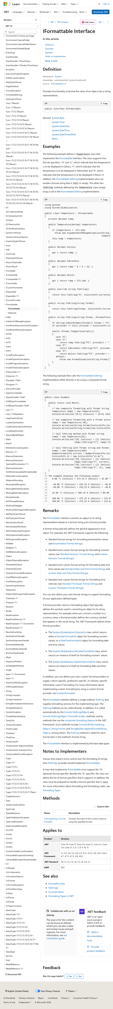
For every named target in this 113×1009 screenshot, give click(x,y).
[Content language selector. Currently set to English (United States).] (17, 991)
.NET (52, 22)
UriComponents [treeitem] (13, 872)
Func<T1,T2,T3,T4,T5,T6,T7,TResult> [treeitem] (22, 132)
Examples (49, 48)
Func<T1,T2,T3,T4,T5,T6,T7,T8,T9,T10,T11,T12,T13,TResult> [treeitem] (22, 178)
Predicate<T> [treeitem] (12, 598)
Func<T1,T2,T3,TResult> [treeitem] (16, 115)
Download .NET (101, 11)
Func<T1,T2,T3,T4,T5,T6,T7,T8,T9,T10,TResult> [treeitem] (22, 154)
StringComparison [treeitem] (14, 699)
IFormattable (65, 158)
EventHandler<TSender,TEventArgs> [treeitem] (22, 65)
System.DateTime (61, 130)
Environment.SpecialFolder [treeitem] (18, 40)
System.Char (58, 121)
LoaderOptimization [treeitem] (15, 422)
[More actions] (108, 22)
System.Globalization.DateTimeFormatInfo (74, 661)
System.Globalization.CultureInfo (69, 632)
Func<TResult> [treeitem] (13, 103)
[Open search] (99, 4)
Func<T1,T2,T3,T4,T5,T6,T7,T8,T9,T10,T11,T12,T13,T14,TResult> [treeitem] (22, 185)
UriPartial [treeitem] (10, 901)
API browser (62, 22)
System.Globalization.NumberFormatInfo (73, 651)
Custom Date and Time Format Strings (67, 573)
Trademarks (24, 1002)
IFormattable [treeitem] (14, 308)
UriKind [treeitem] (9, 893)
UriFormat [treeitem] (10, 880)
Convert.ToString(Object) (76, 712)
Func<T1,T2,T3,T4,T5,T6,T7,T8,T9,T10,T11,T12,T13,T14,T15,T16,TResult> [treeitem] (22, 201)
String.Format (58, 728)
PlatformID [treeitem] (11, 589)
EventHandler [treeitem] (12, 56)
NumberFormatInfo (67, 636)
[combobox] (22, 26)
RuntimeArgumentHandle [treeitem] (17, 640)
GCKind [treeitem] (9, 220)
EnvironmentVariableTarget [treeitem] (18, 48)
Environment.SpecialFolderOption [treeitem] (21, 44)
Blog (40, 998)
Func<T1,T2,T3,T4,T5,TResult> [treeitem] (19, 124)
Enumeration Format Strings (67, 543)
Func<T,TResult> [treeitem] (13, 107)
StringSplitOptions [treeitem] (14, 707)
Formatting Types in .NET (61, 895)
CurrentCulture (56, 891)
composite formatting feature (80, 720)
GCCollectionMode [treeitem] (14, 211)
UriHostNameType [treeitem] (14, 889)
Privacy (64, 998)
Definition (49, 44)
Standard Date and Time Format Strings (85, 568)
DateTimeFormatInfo (71, 640)
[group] (77, 286)
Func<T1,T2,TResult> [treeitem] (15, 111)
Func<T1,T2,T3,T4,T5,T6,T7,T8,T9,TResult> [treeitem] (22, 146)
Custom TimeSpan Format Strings (65, 587)
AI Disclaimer (9, 998)
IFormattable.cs (58, 83)
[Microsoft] (5, 4)
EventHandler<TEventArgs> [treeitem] (18, 61)
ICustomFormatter (65, 693)
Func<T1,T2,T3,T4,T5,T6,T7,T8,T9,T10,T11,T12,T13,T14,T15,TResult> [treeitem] (22, 193)
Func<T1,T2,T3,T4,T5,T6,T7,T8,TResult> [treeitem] (22, 138)
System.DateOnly (60, 126)
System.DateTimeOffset (64, 134)
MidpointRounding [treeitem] (14, 480)
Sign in (106, 3)
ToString (99, 699)
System (58, 76)
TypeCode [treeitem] (10, 809)
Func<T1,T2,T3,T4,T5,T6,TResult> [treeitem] (20, 128)
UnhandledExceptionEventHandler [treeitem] (21, 859)
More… (55, 138)
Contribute (53, 998)
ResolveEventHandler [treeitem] (15, 636)
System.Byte (58, 117)
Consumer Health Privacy (84, 998)
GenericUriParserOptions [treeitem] (17, 237)
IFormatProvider (56, 883)
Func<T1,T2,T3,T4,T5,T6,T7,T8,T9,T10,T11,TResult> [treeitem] (22, 162)
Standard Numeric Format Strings (77, 554)
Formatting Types (51, 790)
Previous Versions (27, 998)
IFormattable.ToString (67, 178)
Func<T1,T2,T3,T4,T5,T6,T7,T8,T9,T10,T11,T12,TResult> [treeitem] (22, 170)
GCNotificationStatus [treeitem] (15, 228)
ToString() (53, 762)
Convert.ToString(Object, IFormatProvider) (64, 716)
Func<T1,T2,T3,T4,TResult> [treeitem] (18, 120)
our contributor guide (56, 937)
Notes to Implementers (55, 56)
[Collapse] (36, 19)
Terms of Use (9, 1002)
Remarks (49, 52)
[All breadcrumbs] (45, 22)
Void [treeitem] (8, 960)
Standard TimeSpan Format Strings (80, 583)
